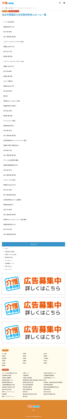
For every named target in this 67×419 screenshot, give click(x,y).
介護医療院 (26, 375)
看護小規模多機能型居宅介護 (51, 387)
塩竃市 (45, 356)
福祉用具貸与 (47, 389)
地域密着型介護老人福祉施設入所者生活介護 (34, 380)
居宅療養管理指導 (48, 384)
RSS (33, 410)
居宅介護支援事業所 (28, 384)
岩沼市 (24, 363)
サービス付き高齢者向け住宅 (9, 373)
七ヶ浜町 (4, 353)
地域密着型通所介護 (7, 382)
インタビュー (8, 260)
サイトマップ (8, 269)
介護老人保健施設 (6, 377)
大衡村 (3, 360)
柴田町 (3, 365)
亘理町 (24, 353)
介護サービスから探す (10, 254)
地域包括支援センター (8, 380)
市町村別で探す (9, 257)
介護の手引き (29, 416)
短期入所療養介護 (27, 389)
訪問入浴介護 (47, 391)
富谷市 (45, 360)
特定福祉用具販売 (27, 387)
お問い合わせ (8, 266)
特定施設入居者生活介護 (8, 387)
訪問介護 (25, 391)
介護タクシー (26, 373)
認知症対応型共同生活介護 (30, 394)
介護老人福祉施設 (27, 377)
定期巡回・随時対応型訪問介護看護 (53, 382)
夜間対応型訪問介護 (28, 382)
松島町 (45, 363)
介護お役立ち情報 (9, 251)
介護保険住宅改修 (6, 375)
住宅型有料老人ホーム (13, 11)
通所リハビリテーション (8, 396)
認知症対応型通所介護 (49, 394)
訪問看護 (4, 394)
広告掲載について (9, 263)
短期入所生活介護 (6, 389)
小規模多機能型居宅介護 (8, 384)
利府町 (3, 356)
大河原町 (46, 358)
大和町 (24, 358)
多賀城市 (4, 358)
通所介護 (25, 396)
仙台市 (4, 11)
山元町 (3, 363)
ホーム (6, 248)
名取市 (24, 356)
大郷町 (24, 360)
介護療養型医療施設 (49, 375)
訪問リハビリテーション (8, 391)
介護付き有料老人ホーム (50, 373)
